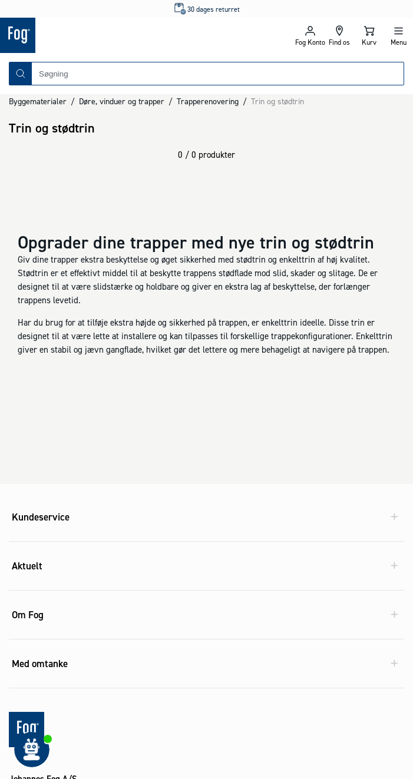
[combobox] (218, 73)
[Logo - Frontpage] (103, 35)
